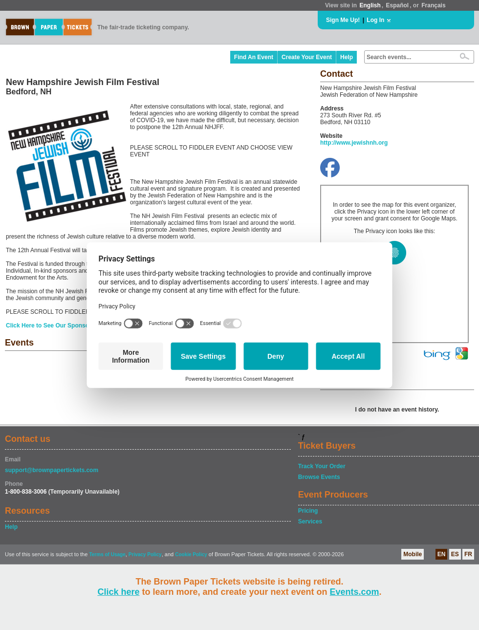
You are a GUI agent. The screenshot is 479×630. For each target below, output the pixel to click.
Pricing (308, 510)
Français (433, 5)
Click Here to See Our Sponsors (50, 325)
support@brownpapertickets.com (51, 470)
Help (346, 57)
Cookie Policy (191, 554)
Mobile (412, 554)
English (369, 5)
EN (441, 554)
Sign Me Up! (343, 20)
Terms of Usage (107, 554)
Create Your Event (307, 57)
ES (455, 554)
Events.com (354, 592)
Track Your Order (322, 466)
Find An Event (253, 57)
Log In (375, 20)
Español (397, 5)
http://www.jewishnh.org (354, 142)
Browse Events (319, 477)
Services (310, 521)
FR (468, 554)
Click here (118, 592)
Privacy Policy (145, 554)
